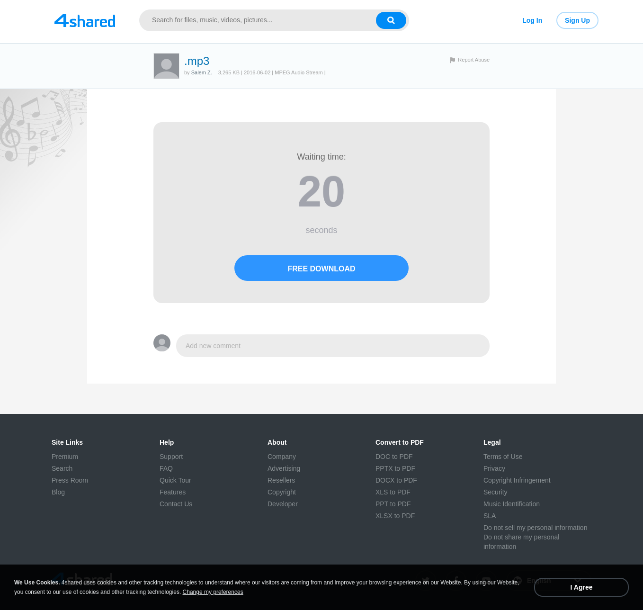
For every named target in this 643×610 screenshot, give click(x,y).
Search (62, 468)
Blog (58, 492)
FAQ (166, 468)
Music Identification (511, 504)
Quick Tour (175, 480)
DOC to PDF (394, 456)
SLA (489, 516)
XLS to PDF (393, 492)
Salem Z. (201, 72)
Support (171, 456)
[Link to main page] (84, 20)
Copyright (282, 492)
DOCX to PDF (396, 480)
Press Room (70, 480)
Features (173, 492)
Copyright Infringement (517, 480)
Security (495, 492)
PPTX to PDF (395, 468)
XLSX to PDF (395, 516)
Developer (283, 504)
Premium (65, 456)
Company (282, 456)
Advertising (284, 468)
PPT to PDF (393, 504)
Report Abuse (474, 60)
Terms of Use (502, 456)
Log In (532, 20)
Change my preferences (213, 592)
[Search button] (391, 20)
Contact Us (176, 504)
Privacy (494, 468)
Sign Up (577, 20)
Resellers (281, 480)
